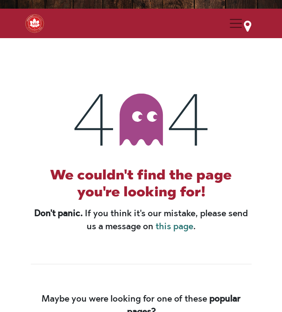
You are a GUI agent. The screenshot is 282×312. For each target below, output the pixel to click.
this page (174, 226)
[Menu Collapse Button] (235, 23)
